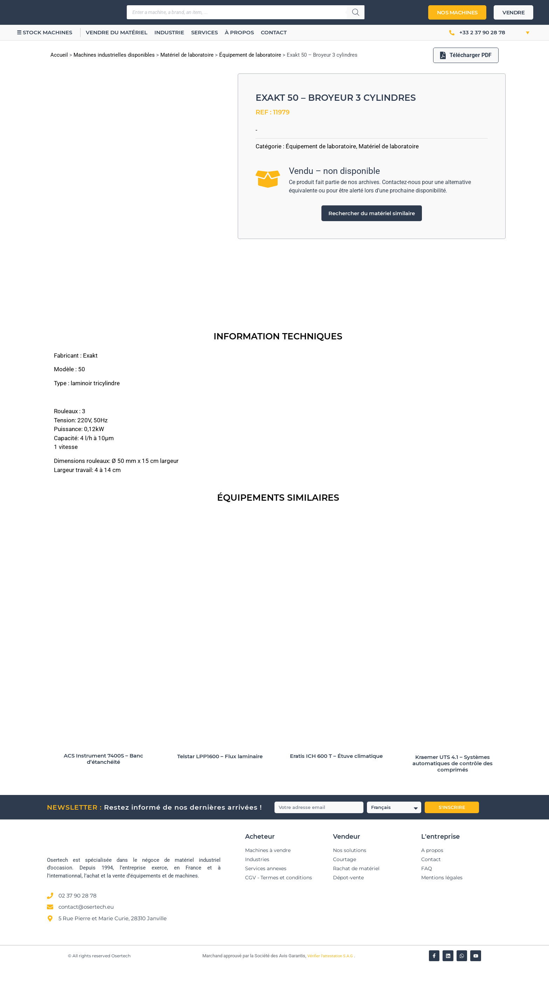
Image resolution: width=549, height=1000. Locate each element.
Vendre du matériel (118, 32)
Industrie (171, 32)
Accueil (59, 55)
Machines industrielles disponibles (114, 55)
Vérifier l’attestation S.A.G (330, 990)
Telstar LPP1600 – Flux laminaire (220, 790)
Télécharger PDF (466, 55)
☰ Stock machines (45, 32)
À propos (241, 32)
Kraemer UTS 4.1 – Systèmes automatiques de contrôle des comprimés (452, 797)
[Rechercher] (355, 12)
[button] (520, 32)
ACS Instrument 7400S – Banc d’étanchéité (103, 792)
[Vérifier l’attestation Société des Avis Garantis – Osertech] (198, 990)
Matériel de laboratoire (187, 55)
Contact (276, 32)
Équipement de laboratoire (250, 55)
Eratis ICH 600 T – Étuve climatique (336, 790)
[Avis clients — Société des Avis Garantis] (359, 946)
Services (206, 32)
